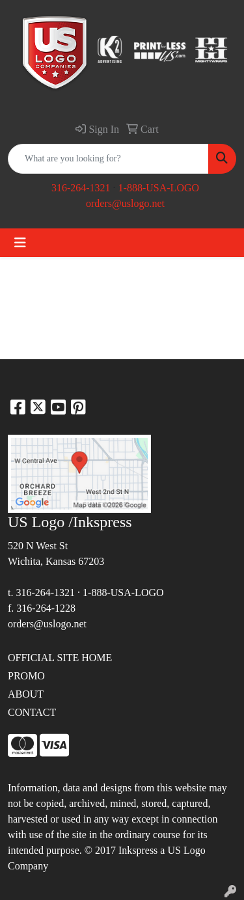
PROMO (26, 675)
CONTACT (32, 712)
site (79, 834)
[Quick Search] (108, 159)
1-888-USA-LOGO (158, 187)
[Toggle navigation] (20, 243)
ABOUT (26, 694)
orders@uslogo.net (125, 203)
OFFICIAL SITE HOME (60, 657)
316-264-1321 (81, 187)
